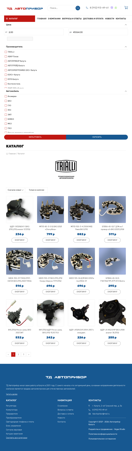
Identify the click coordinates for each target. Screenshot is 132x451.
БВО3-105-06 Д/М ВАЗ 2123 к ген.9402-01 (81, 278)
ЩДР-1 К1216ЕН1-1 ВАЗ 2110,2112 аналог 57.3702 (19, 227)
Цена (8, 24)
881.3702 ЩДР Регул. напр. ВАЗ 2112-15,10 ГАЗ (50, 330)
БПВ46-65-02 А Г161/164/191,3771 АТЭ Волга (112, 278)
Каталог (21, 154)
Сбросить (97, 137)
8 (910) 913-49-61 (99, 7)
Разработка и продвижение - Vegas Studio (107, 429)
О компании (54, 19)
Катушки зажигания (14, 433)
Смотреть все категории (16, 437)
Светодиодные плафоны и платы (20, 421)
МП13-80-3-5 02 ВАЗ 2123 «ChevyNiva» (50, 227)
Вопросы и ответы (71, 19)
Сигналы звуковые (14, 429)
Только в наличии (44, 190)
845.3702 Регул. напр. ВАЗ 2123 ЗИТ (19, 330)
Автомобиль (12, 91)
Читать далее (11, 394)
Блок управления (13, 425)
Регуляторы (11, 406)
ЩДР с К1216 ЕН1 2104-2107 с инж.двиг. (81, 330)
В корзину (19, 239)
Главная (41, 19)
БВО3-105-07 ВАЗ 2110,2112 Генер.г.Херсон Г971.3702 (50, 278)
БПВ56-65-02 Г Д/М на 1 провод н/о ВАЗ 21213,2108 (112, 227)
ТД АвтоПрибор (66, 376)
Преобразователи (14, 417)
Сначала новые (17, 190)
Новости (109, 19)
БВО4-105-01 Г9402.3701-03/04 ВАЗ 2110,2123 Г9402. (20, 278)
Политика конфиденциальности (103, 434)
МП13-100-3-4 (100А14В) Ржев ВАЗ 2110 (81, 227)
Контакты (121, 19)
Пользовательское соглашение (102, 438)
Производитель (14, 46)
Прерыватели (12, 413)
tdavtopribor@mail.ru (101, 413)
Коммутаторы (11, 410)
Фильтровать (35, 137)
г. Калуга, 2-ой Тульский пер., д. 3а (107, 406)
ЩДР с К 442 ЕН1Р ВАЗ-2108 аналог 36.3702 (112, 330)
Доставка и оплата (93, 19)
